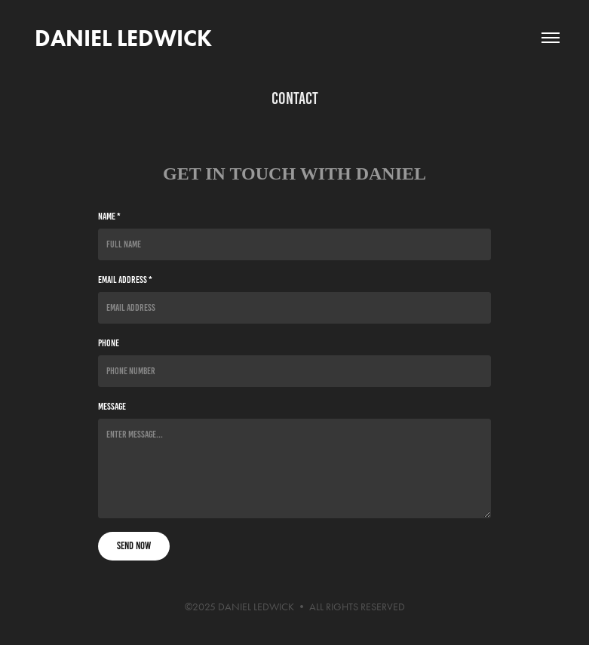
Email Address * (125, 280)
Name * (109, 216)
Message (112, 406)
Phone (108, 343)
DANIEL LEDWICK (120, 38)
